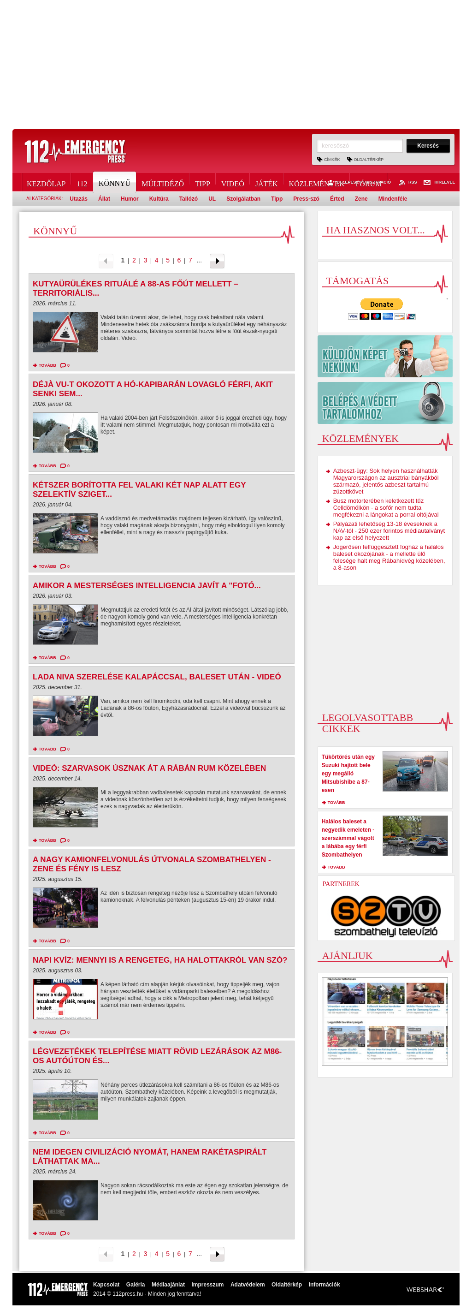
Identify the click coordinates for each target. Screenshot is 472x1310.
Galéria (135, 1284)
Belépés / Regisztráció (358, 182)
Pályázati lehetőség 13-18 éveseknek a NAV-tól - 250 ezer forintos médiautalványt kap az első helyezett (389, 530)
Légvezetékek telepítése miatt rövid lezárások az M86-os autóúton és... (157, 1056)
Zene (361, 199)
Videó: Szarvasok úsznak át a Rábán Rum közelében (149, 768)
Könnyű (115, 182)
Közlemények (317, 182)
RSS (407, 182)
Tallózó (188, 199)
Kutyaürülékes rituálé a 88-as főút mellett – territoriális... (135, 289)
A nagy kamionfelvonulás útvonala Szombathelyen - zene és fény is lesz (152, 864)
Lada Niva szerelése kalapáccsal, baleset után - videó (157, 677)
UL (212, 199)
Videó (232, 182)
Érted (337, 199)
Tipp (202, 182)
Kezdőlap (46, 182)
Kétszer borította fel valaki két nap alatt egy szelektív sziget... (139, 490)
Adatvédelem (247, 1284)
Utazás (79, 199)
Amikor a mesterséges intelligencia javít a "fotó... (147, 585)
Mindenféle (392, 199)
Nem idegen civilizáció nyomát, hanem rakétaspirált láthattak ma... (150, 1157)
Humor (130, 199)
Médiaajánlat (168, 1284)
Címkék (332, 159)
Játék (266, 182)
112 (82, 182)
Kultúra (159, 199)
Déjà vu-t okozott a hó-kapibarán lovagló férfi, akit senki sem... (153, 389)
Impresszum (207, 1284)
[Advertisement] (236, 64)
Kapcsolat (106, 1284)
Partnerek (341, 884)
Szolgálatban (243, 199)
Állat (104, 199)
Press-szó (306, 199)
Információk (324, 1284)
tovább (47, 365)
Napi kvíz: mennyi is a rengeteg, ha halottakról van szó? (160, 960)
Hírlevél (439, 182)
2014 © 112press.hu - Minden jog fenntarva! (147, 1294)
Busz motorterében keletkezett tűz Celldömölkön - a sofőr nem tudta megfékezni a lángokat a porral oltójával (386, 507)
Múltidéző (163, 182)
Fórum (368, 182)
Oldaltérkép (369, 159)
